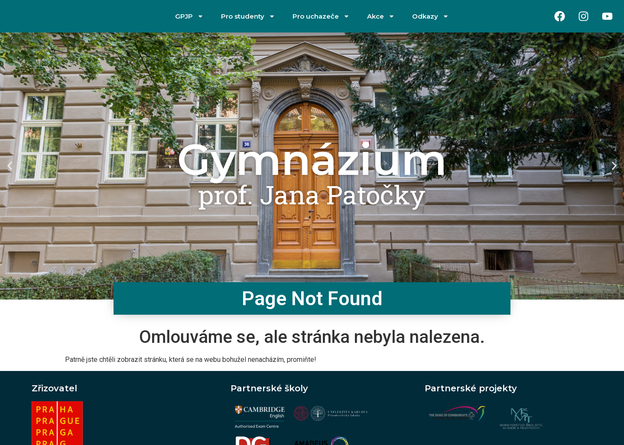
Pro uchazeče (321, 16)
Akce (381, 16)
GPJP (189, 16)
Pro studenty (248, 16)
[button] (9, 166)
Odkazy (430, 16)
